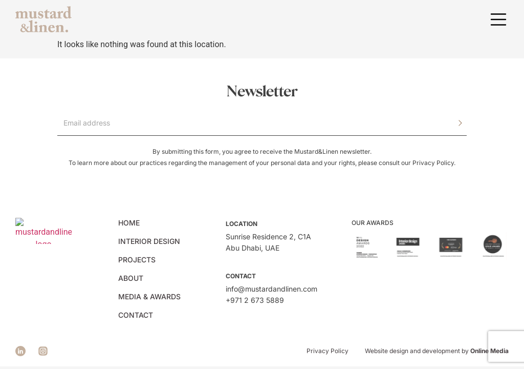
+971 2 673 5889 (255, 300)
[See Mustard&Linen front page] (43, 19)
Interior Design (149, 241)
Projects (137, 259)
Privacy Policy (433, 163)
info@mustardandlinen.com (271, 288)
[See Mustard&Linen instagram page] (43, 351)
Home (129, 222)
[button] (498, 19)
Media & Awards (149, 296)
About (130, 278)
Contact (135, 315)
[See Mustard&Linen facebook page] (20, 351)
